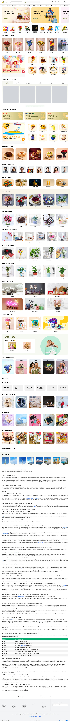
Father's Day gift (14, 557)
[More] (67, 2)
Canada (4, 496)
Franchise (23, 707)
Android (18, 568)
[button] (3, 5)
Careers (13, 705)
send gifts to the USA (29, 498)
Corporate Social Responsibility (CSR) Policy (35, 716)
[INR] (55, 2)
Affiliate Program (24, 705)
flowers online (23, 525)
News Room (13, 707)
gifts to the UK (36, 498)
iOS (21, 568)
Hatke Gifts (19, 669)
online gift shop (5, 533)
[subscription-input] (60, 705)
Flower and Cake (40, 542)
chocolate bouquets (15, 552)
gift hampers (21, 543)
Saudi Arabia (44, 706)
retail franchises (11, 678)
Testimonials (14, 706)
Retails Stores (24, 706)
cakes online (65, 527)
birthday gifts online (21, 596)
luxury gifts (64, 585)
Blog (12, 708)
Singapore (43, 707)
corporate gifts (13, 660)
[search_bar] (32, 2)
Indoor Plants (23, 645)
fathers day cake (7, 559)
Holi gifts (35, 506)
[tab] (7, 82)
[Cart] (61, 2)
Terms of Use (4, 705)
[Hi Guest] (64, 2)
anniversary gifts (13, 619)
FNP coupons (50, 689)
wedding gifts (41, 621)
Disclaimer (3, 706)
